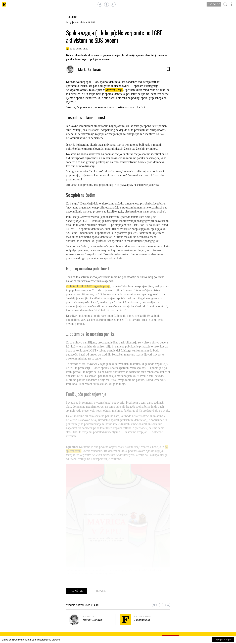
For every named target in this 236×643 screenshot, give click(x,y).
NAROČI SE (214, 4)
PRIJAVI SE (100, 591)
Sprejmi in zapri (223, 639)
